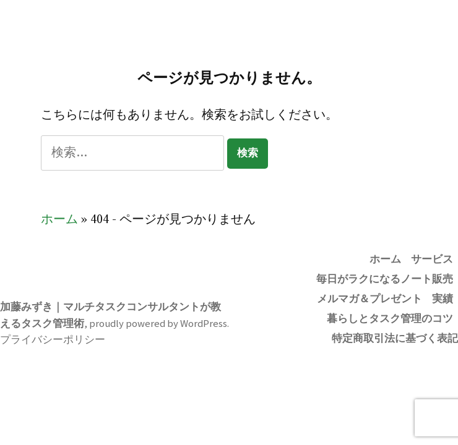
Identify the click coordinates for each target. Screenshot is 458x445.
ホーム (59, 219)
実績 (442, 298)
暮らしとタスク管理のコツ (390, 318)
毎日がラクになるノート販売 (384, 279)
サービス (432, 259)
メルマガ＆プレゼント (369, 298)
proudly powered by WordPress (158, 323)
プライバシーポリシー (52, 339)
